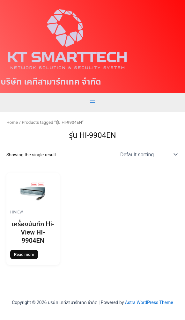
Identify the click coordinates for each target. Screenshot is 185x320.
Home (12, 122)
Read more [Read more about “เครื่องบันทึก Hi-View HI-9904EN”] (24, 254)
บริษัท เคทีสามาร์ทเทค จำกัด (51, 82)
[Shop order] (148, 154)
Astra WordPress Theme (149, 302)
